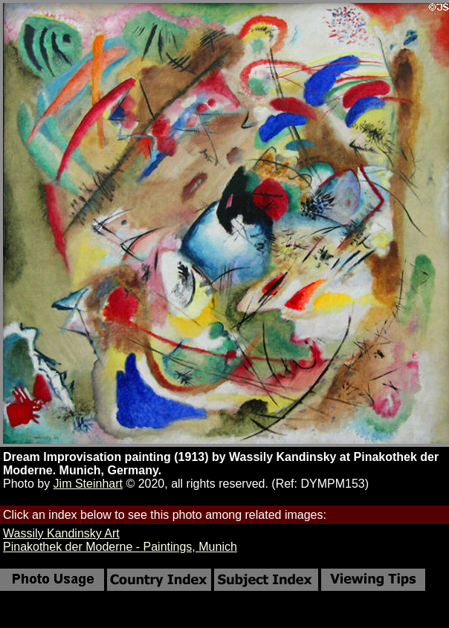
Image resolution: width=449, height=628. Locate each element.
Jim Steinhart (88, 483)
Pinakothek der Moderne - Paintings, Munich (120, 546)
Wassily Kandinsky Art (61, 533)
